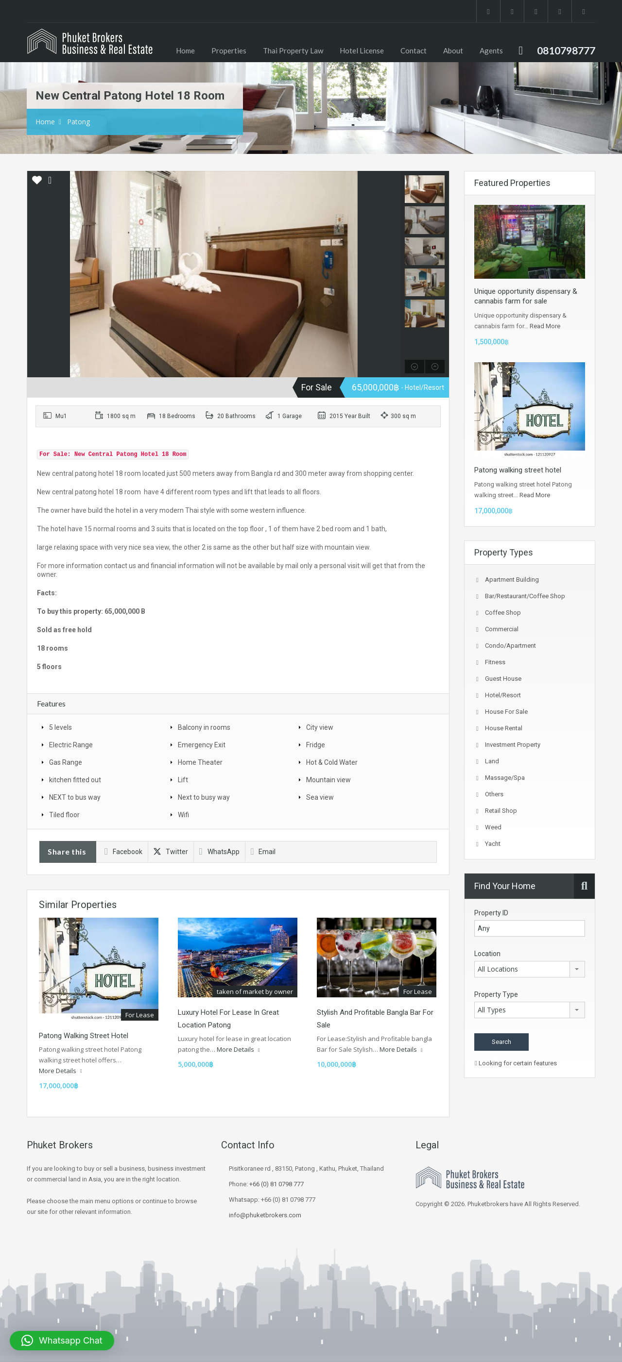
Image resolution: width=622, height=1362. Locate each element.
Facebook (123, 852)
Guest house (503, 678)
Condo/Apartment (510, 645)
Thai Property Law (293, 50)
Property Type (496, 994)
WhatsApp (219, 852)
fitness (495, 662)
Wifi (183, 815)
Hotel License (362, 50)
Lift (183, 780)
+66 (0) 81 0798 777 (276, 1184)
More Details (60, 1070)
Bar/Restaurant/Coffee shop (525, 596)
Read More (545, 326)
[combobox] (529, 969)
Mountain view (328, 780)
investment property (512, 744)
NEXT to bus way (75, 797)
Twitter (171, 852)
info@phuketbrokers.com (265, 1215)
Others (494, 794)
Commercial (501, 629)
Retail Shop (501, 810)
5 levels (60, 727)
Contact (413, 50)
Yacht (493, 843)
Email (263, 852)
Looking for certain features (516, 1063)
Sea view (320, 797)
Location (487, 954)
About (453, 50)
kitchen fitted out (75, 780)
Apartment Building (512, 579)
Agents (491, 50)
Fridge (315, 745)
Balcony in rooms (204, 727)
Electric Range (71, 745)
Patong (78, 121)
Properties (228, 50)
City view (319, 727)
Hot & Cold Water (332, 762)
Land (492, 761)
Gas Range (65, 762)
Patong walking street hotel (83, 1035)
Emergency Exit (201, 745)
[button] (62, 1340)
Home (185, 50)
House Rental (503, 728)
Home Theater (200, 762)
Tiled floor (64, 815)
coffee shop (503, 612)
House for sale (506, 711)
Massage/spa (505, 777)
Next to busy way (204, 797)
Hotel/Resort (503, 695)
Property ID (491, 913)
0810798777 (566, 50)
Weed (493, 827)
